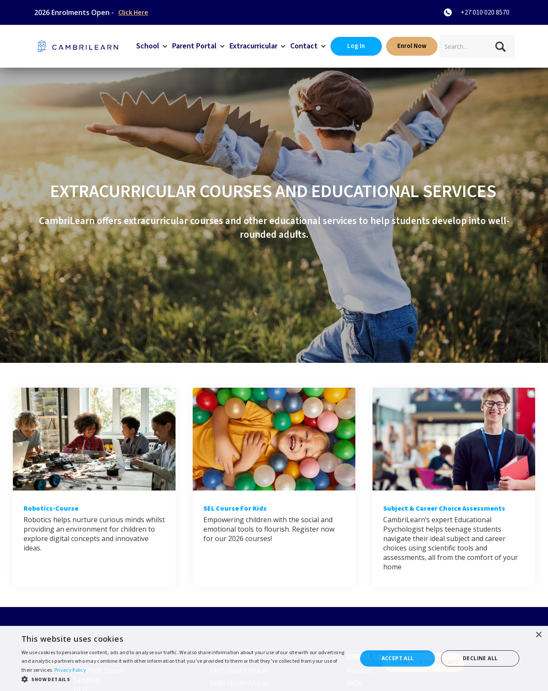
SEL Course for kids (235, 508)
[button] (152, 46)
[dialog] (274, 658)
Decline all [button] (480, 658)
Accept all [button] (397, 658)
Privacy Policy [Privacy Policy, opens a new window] (70, 670)
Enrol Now (411, 46)
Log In (356, 46)
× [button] (538, 635)
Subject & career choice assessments (444, 508)
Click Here (133, 12)
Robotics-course (51, 508)
